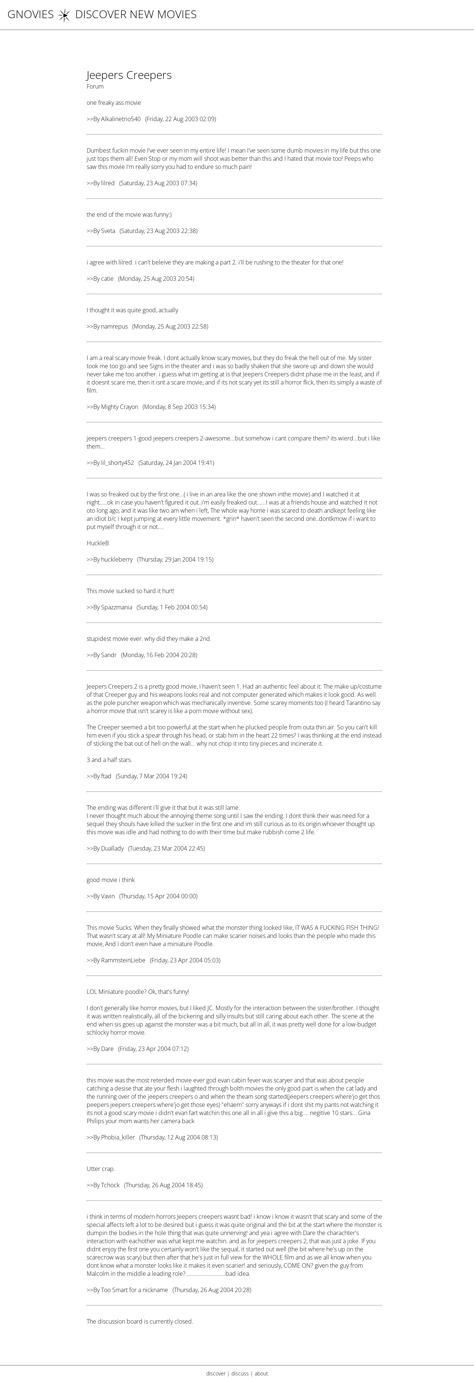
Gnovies (30, 13)
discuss (240, 1373)
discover (216, 1373)
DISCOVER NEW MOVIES (127, 13)
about (261, 1373)
